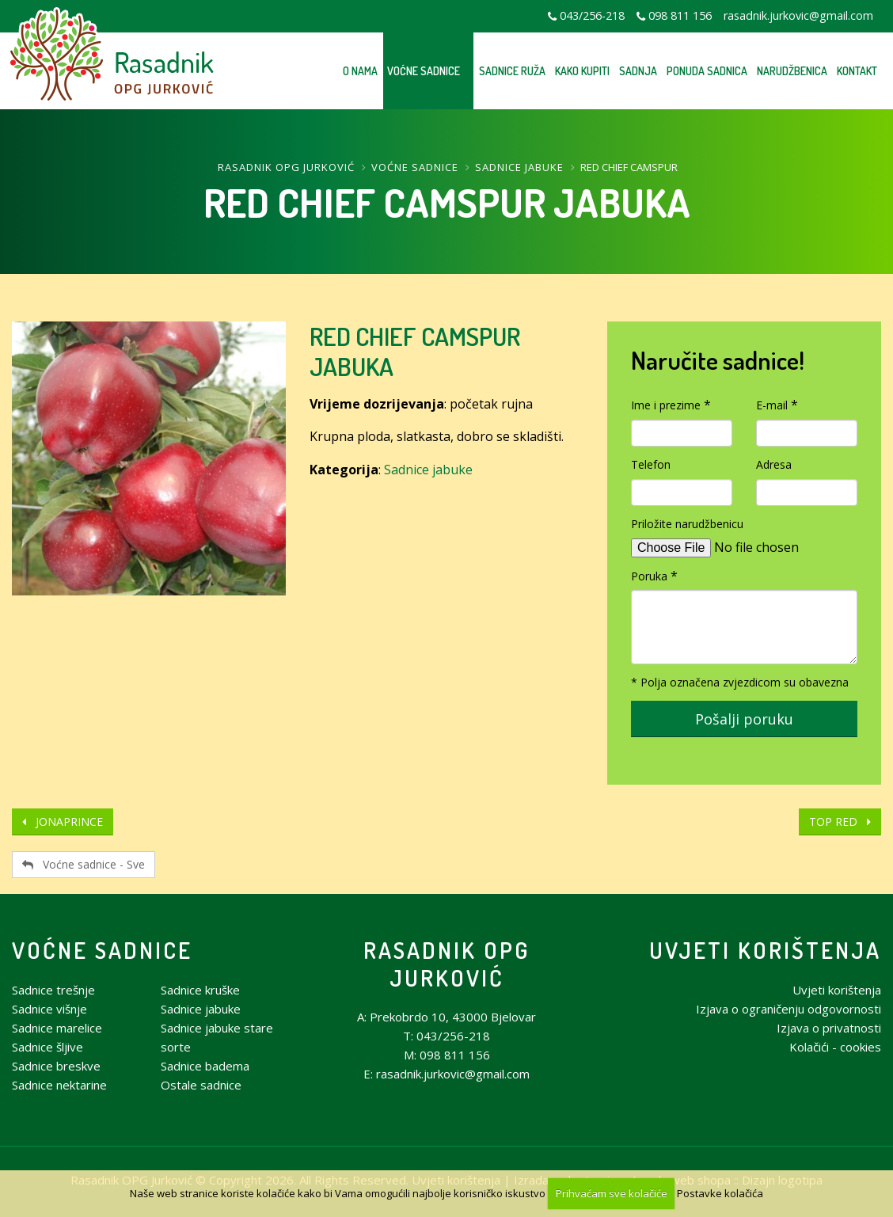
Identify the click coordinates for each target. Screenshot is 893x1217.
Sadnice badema (205, 1066)
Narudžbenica (792, 71)
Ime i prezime (666, 405)
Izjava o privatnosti (829, 1028)
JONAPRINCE (62, 821)
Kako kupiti (582, 71)
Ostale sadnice (201, 1085)
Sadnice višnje (49, 1009)
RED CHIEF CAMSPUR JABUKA (415, 351)
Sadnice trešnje (53, 990)
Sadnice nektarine (59, 1085)
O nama (360, 71)
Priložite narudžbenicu (687, 523)
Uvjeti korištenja (765, 949)
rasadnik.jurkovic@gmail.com (798, 15)
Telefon (651, 464)
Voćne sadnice (423, 71)
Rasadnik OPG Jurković (286, 167)
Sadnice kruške (200, 990)
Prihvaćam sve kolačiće (611, 1193)
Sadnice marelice (57, 1028)
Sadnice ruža (512, 71)
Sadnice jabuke (519, 167)
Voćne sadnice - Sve (83, 864)
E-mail (772, 405)
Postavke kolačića (720, 1193)
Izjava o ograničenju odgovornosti (788, 1009)
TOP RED (840, 821)
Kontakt (857, 71)
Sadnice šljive (47, 1047)
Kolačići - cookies (835, 1047)
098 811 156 (680, 15)
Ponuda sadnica (707, 71)
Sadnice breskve (56, 1066)
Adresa (774, 464)
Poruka (649, 576)
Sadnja (638, 71)
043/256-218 (592, 15)
